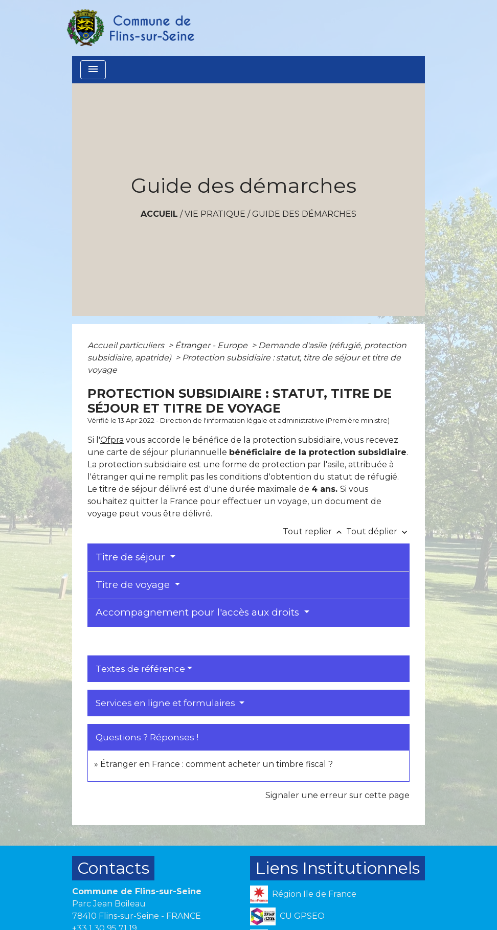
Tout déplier (378, 531)
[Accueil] (129, 28)
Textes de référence (140, 669)
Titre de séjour (132, 557)
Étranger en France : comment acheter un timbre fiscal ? (216, 764)
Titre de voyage (134, 585)
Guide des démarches (304, 214)
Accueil (159, 214)
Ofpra (112, 440)
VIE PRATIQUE (215, 214)
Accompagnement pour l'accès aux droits (199, 612)
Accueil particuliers (126, 345)
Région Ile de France (303, 894)
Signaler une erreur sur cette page (337, 795)
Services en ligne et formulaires (166, 703)
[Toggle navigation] (93, 69)
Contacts (113, 868)
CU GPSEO (287, 916)
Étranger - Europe (212, 345)
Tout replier (314, 531)
